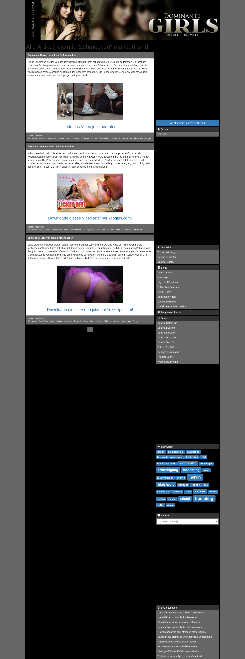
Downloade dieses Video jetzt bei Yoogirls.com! (90, 218)
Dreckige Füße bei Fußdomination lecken (179, 651)
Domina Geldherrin (167, 323)
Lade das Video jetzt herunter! (90, 126)
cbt (204, 457)
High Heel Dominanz (168, 282)
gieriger (147, 138)
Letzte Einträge (167, 607)
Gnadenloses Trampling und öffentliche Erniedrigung (185, 636)
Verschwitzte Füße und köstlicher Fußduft (51, 146)
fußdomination (165, 477)
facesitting (191, 470)
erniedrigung (168, 470)
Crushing (86, 138)
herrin (195, 477)
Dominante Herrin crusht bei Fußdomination (52, 55)
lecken (196, 484)
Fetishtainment (45, 230)
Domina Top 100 (166, 342)
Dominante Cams (167, 332)
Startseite (162, 134)
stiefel (185, 499)
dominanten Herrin (63, 138)
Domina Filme (165, 272)
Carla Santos (44, 321)
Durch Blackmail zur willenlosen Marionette (180, 622)
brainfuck (192, 457)
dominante (68, 230)
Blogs (162, 267)
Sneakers (76, 138)
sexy (188, 491)
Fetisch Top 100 (166, 347)
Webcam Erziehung (168, 361)
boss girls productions (169, 457)
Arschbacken (56, 321)
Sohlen (94, 138)
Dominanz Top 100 (167, 337)
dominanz (188, 463)
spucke (172, 499)
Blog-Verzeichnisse (169, 312)
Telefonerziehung (166, 252)
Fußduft (103, 230)
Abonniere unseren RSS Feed (187, 123)
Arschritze (94, 321)
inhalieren (137, 230)
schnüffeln (116, 138)
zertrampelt (127, 138)
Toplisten (164, 318)
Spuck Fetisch (165, 277)
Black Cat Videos (46, 138)
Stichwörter (165, 447)
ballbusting (193, 452)
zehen (170, 505)
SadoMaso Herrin (167, 301)
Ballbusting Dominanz (169, 287)
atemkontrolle (176, 452)
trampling (204, 498)
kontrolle (183, 485)
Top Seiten (165, 247)
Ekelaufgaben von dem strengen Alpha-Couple (182, 632)
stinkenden (68, 321)
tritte (160, 505)
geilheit (181, 477)
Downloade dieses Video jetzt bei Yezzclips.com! (90, 309)
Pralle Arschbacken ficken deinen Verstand (180, 656)
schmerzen (163, 491)
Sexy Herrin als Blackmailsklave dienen (178, 646)
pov (206, 485)
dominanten (126, 321)
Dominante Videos (167, 296)
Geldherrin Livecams (168, 352)
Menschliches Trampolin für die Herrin (177, 617)
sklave (200, 491)
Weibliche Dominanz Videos (172, 306)
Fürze (76, 321)
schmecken (138, 138)
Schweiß (78, 230)
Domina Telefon (166, 262)
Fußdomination (104, 138)
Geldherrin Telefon (167, 257)
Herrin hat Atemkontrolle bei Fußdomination (180, 627)
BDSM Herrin (164, 292)
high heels (166, 484)
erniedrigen (206, 463)
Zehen (85, 230)
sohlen (161, 499)
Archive (163, 515)
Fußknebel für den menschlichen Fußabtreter (181, 612)
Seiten (163, 129)
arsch (161, 451)
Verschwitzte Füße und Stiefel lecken (177, 641)
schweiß (177, 491)
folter (206, 470)
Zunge (135, 321)
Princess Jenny (165, 357)
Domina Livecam (166, 327)
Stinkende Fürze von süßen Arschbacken (50, 238)
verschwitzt (57, 230)
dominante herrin (166, 463)
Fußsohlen (94, 230)
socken (213, 491)
